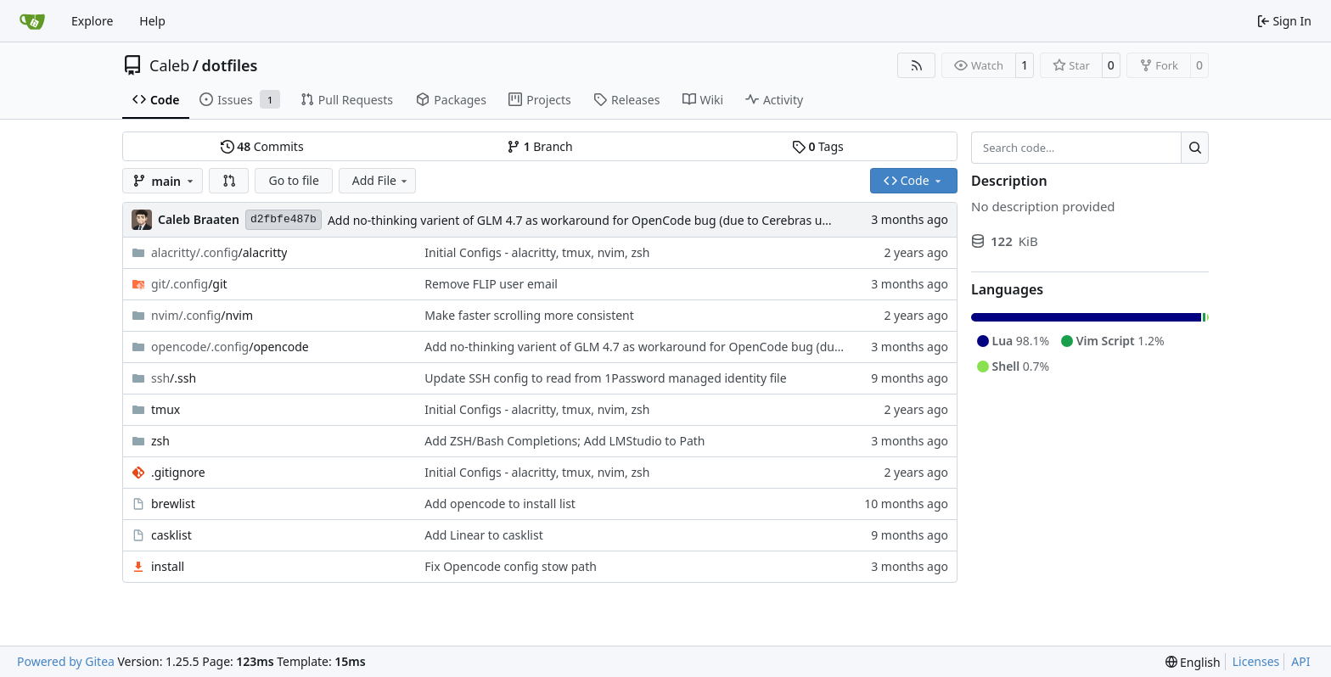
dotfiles (230, 65)
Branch (540, 146)
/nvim (202, 315)
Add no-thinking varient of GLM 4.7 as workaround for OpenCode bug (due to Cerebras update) (593, 220)
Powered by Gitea (66, 661)
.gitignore (178, 472)
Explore (92, 21)
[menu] (1193, 662)
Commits (262, 146)
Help (152, 21)
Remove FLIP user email (491, 284)
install (167, 566)
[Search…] (1195, 147)
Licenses (1256, 661)
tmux (165, 409)
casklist (171, 535)
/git (189, 284)
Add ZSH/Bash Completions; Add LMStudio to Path (564, 441)
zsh (160, 441)
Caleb (169, 65)
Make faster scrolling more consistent (529, 315)
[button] (229, 180)
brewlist (173, 503)
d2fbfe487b (283, 219)
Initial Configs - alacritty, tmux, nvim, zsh (536, 252)
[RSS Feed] (916, 65)
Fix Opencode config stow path (510, 566)
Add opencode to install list (500, 503)
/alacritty (219, 252)
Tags (818, 146)
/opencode (230, 346)
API (1300, 661)
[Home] (32, 21)
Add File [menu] (381, 180)
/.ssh (173, 378)
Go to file (293, 180)
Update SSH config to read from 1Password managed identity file (605, 378)
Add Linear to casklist (483, 535)
